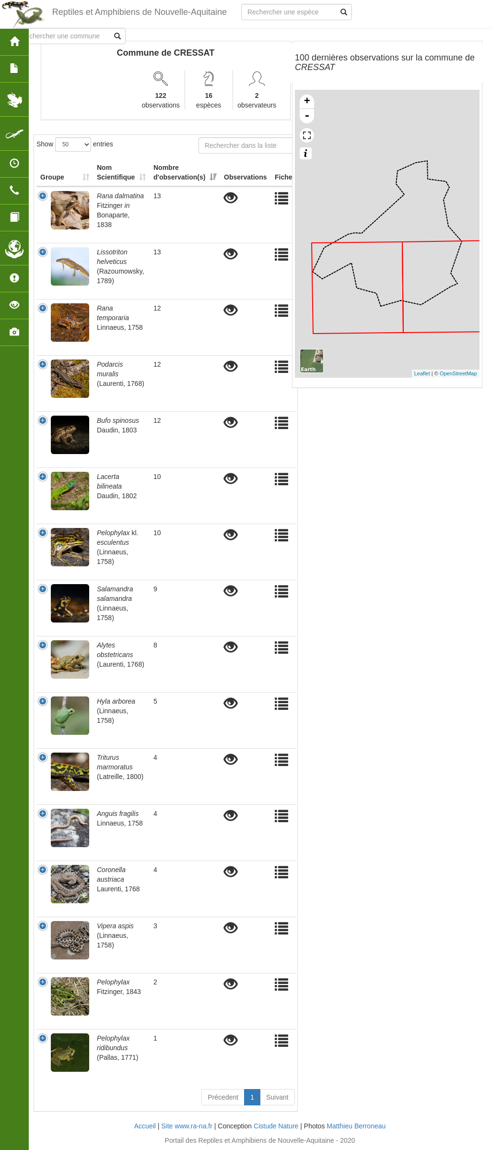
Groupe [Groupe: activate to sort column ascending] (52, 177)
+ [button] (307, 102)
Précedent (223, 1097)
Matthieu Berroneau (356, 1126)
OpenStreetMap (458, 373)
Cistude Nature (276, 1126)
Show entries (74, 144)
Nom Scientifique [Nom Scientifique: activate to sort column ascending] (116, 172)
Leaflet (422, 373)
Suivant (277, 1097)
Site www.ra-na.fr (186, 1126)
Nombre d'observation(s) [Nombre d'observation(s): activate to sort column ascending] (179, 172)
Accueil (145, 1126)
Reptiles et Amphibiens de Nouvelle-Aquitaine (139, 12)
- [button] (307, 116)
